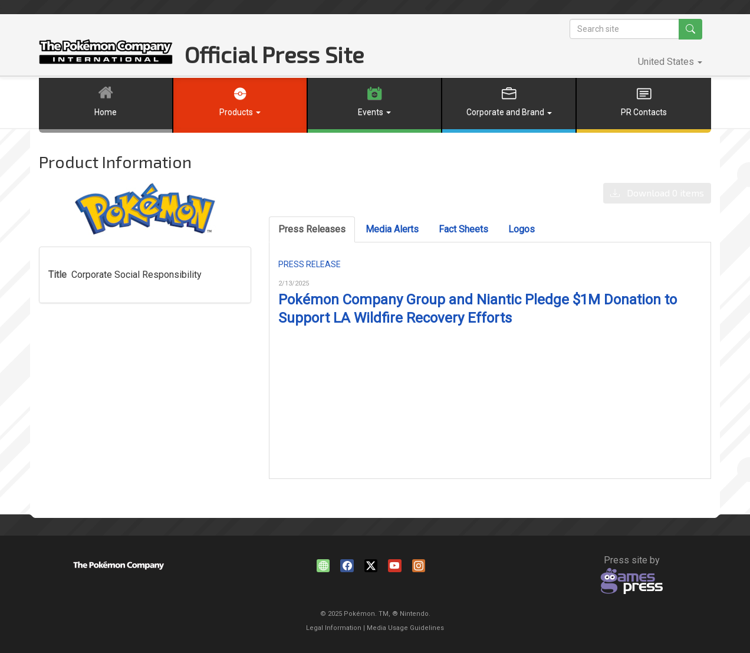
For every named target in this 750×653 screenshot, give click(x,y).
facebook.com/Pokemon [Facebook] (348, 567)
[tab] (312, 229)
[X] (372, 567)
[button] (670, 62)
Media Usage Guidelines (405, 628)
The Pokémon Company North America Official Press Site (106, 51)
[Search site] (624, 29)
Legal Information (333, 628)
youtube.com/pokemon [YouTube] (396, 567)
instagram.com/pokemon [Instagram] (420, 567)
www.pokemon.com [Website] (325, 567)
